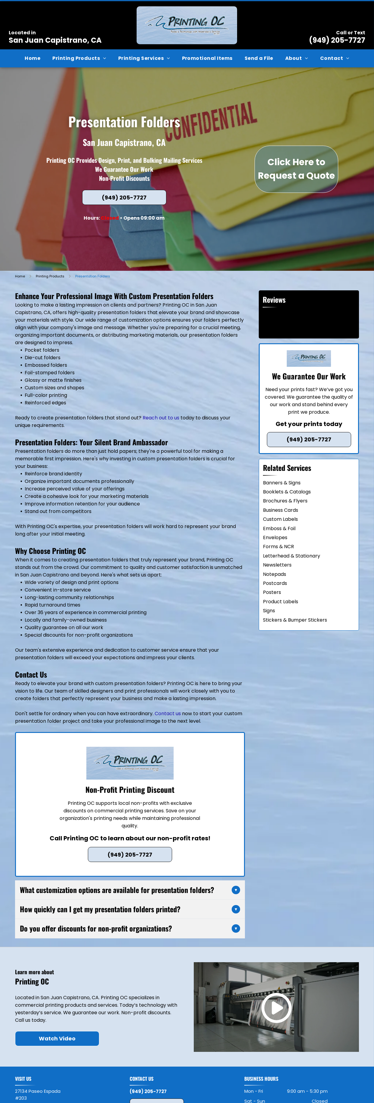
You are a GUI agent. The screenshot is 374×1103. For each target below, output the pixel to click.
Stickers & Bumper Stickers (295, 619)
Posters (272, 592)
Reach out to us (161, 417)
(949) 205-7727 (337, 40)
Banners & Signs (282, 482)
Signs (269, 610)
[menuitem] (32, 58)
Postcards (275, 583)
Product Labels (280, 601)
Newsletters (277, 564)
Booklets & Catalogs (287, 491)
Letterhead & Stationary (291, 555)
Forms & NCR (278, 546)
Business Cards (280, 510)
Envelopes (275, 537)
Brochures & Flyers (285, 500)
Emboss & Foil (279, 528)
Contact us (168, 713)
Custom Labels (280, 519)
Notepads (274, 574)
